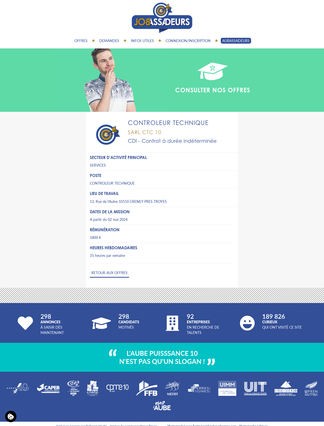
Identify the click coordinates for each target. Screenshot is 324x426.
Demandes (109, 40)
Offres (81, 40)
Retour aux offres (109, 272)
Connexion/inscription (188, 40)
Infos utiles (142, 40)
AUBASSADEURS (236, 40)
